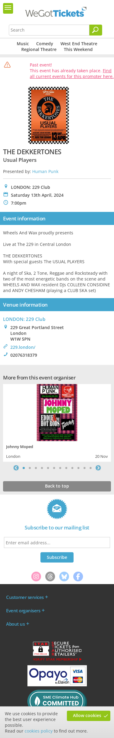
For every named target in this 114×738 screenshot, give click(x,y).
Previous (16, 468)
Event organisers (23, 610)
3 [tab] (35, 468)
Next (98, 468)
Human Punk (45, 171)
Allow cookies (87, 715)
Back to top (57, 486)
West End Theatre (78, 43)
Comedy (44, 43)
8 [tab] (66, 468)
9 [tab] (72, 468)
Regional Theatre (39, 49)
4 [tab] (41, 468)
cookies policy (39, 731)
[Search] (95, 30)
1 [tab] (23, 468)
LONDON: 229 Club (24, 319)
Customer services (25, 597)
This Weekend (78, 49)
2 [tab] (29, 468)
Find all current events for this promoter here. (72, 73)
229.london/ (22, 347)
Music (23, 43)
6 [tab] (54, 468)
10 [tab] (78, 468)
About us (15, 624)
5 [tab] (48, 468)
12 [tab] (90, 468)
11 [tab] (84, 468)
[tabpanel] (57, 422)
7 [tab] (60, 468)
